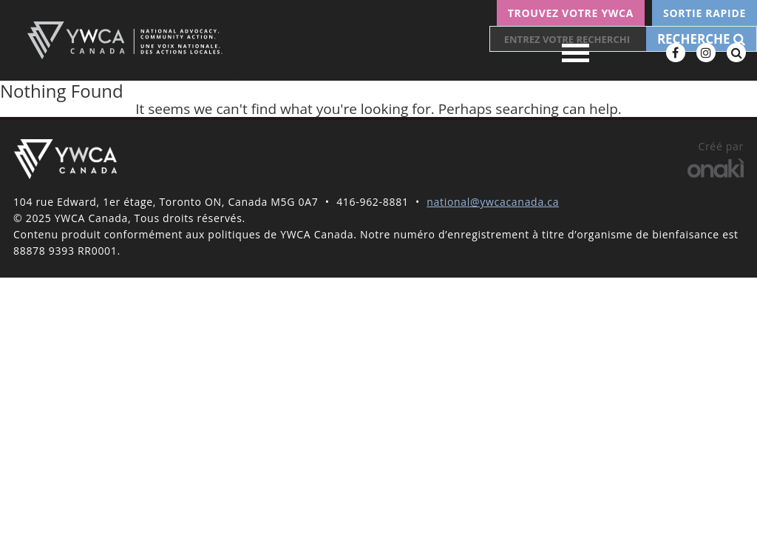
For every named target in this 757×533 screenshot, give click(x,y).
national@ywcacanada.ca (493, 202)
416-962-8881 (372, 202)
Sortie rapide (704, 13)
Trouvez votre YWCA (571, 13)
